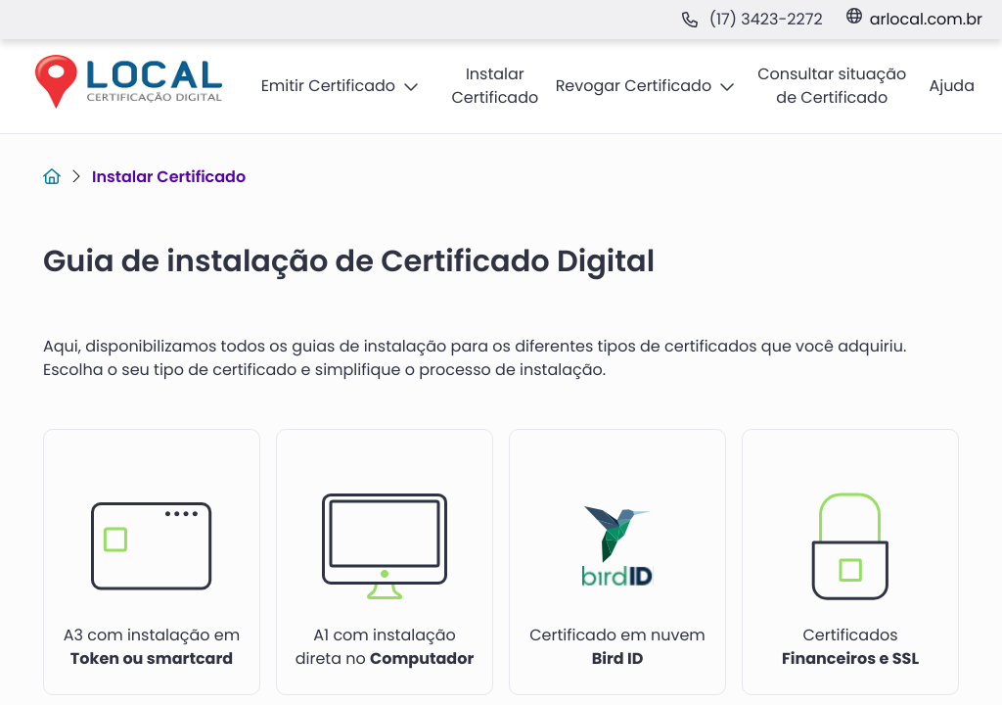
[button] (340, 86)
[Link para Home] (52, 176)
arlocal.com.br (926, 19)
